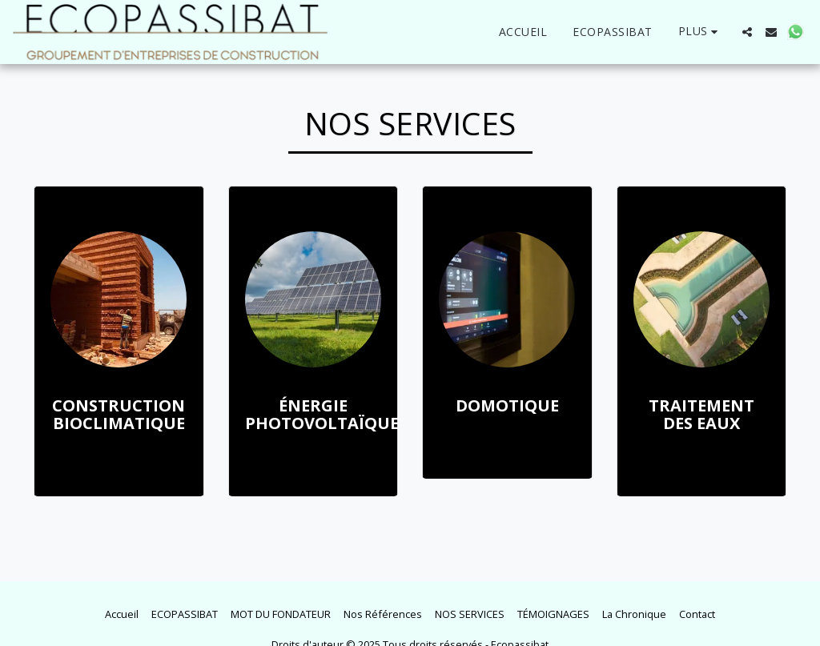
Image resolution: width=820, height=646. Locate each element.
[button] (747, 32)
